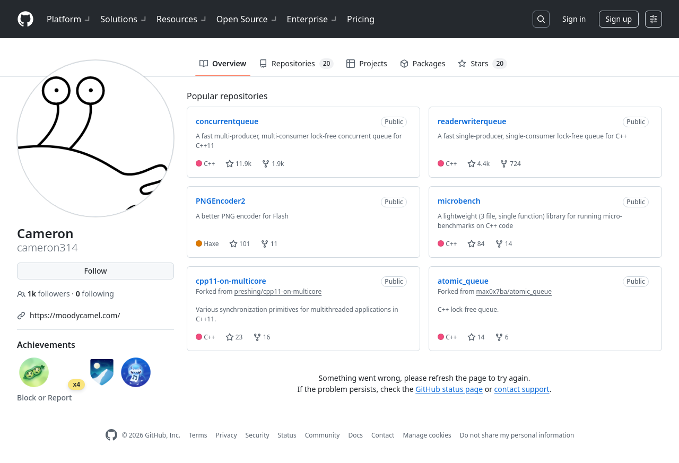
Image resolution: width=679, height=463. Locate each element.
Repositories (296, 63)
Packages (423, 63)
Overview (222, 63)
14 (503, 243)
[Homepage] (25, 19)
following (95, 294)
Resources (182, 19)
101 (239, 243)
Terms (198, 435)
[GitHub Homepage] (111, 435)
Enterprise (312, 19)
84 (476, 243)
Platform (69, 19)
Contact (382, 435)
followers (44, 294)
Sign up (619, 19)
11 (269, 243)
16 (262, 337)
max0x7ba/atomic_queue (514, 291)
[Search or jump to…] (541, 19)
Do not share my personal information (517, 435)
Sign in (574, 19)
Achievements (46, 345)
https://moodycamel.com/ (75, 315)
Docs (355, 435)
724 (510, 163)
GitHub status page (449, 389)
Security (257, 435)
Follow (95, 271)
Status (287, 435)
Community (322, 435)
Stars (482, 63)
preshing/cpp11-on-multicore (278, 291)
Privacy (226, 435)
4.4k (478, 163)
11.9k (238, 163)
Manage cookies (427, 435)
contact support (522, 389)
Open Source (247, 19)
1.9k (273, 163)
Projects (366, 63)
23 (234, 337)
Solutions (124, 19)
